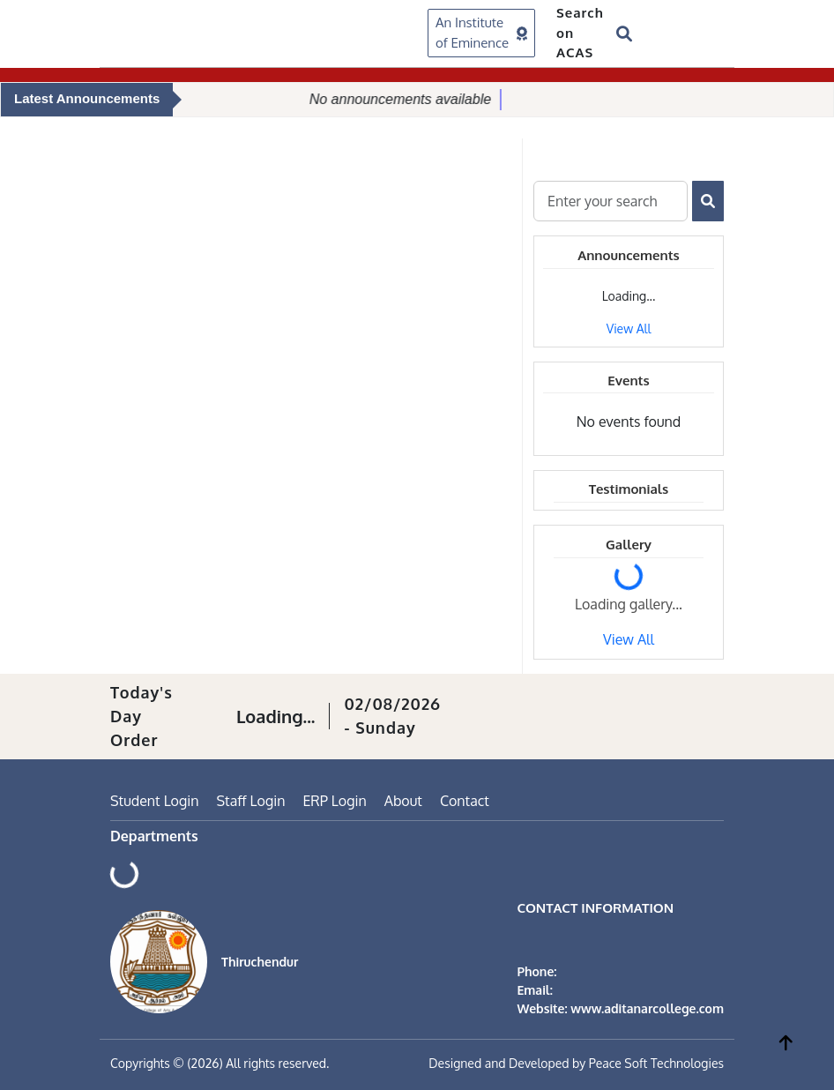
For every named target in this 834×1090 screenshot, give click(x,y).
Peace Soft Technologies (656, 1063)
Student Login (154, 801)
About (403, 801)
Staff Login (251, 801)
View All (629, 328)
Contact (464, 801)
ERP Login (334, 801)
